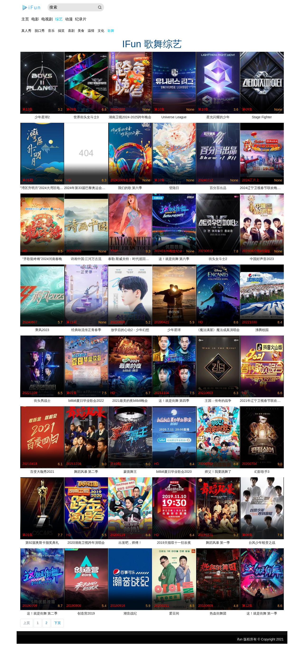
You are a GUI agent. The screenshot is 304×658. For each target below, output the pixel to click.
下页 (57, 623)
